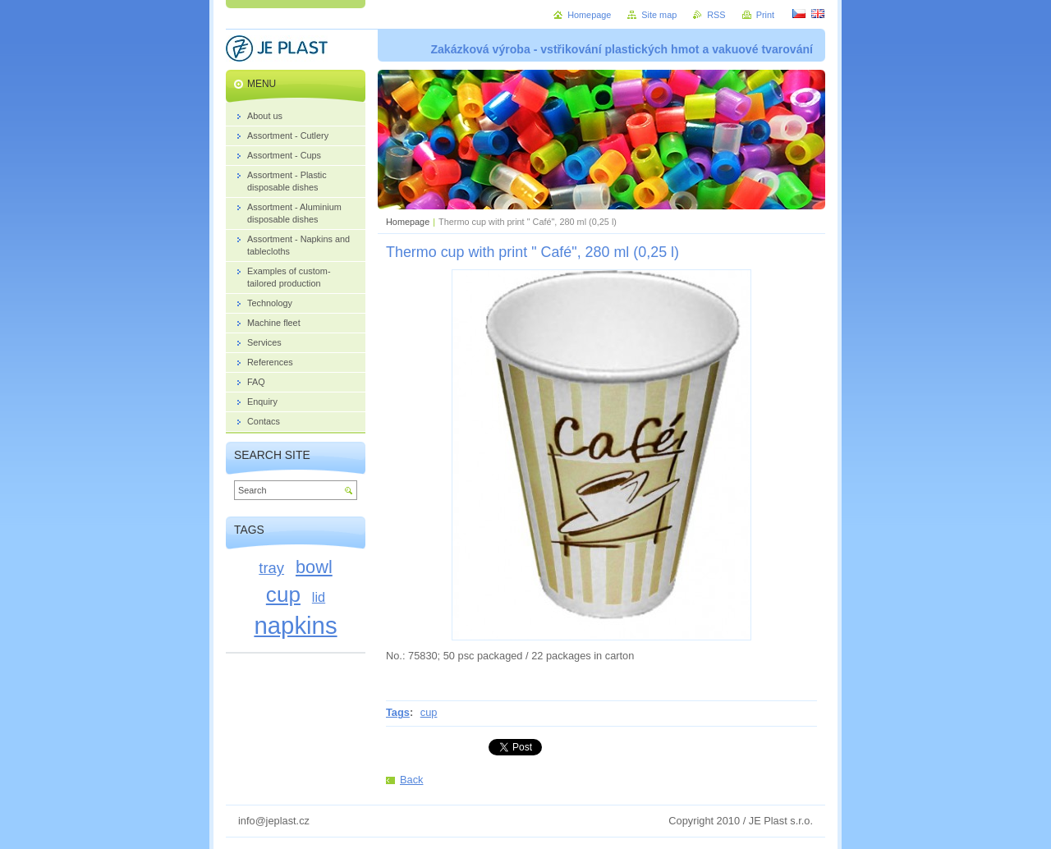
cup (429, 712)
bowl (314, 567)
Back (411, 779)
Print (765, 15)
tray (271, 567)
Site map (659, 15)
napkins (295, 625)
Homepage (407, 222)
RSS (716, 15)
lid (318, 597)
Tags (398, 712)
